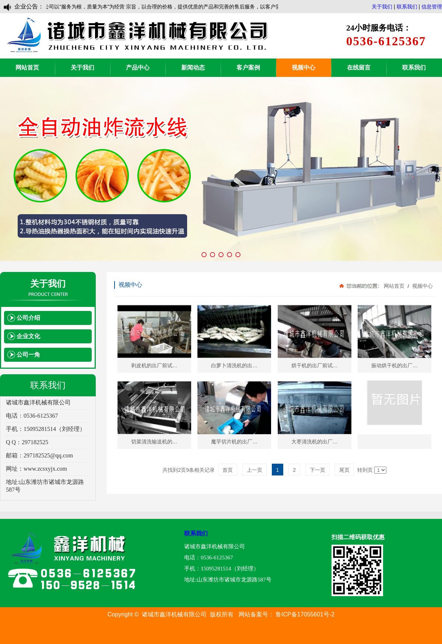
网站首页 (27, 67)
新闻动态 (193, 67)
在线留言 (359, 67)
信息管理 (431, 7)
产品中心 (138, 67)
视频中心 (303, 67)
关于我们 (382, 7)
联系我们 (407, 7)
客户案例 (248, 67)
